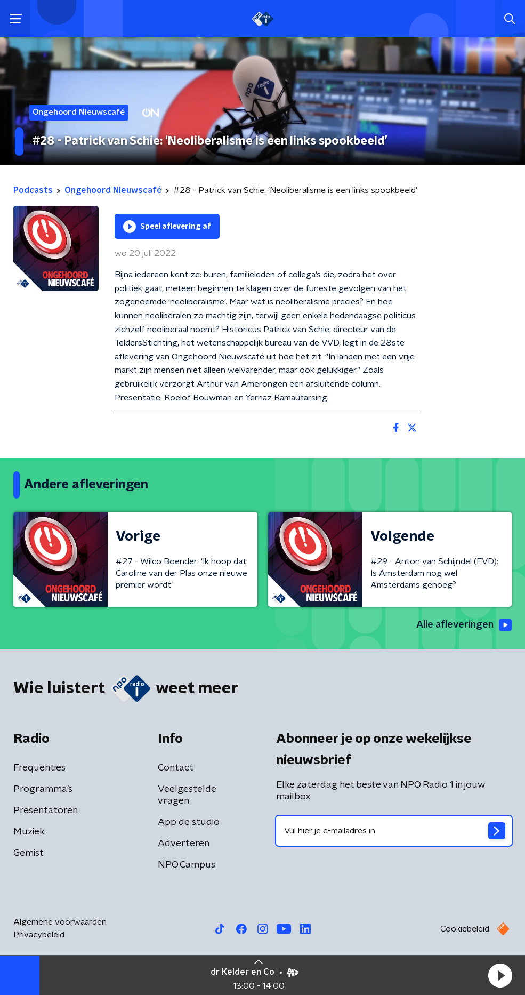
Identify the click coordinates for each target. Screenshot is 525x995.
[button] (500, 975)
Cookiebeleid (464, 929)
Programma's (42, 789)
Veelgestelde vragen (187, 795)
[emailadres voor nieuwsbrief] (394, 831)
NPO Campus (186, 865)
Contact (175, 768)
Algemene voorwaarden (60, 922)
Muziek (29, 832)
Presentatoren (45, 810)
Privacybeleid (38, 934)
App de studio (189, 822)
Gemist (28, 853)
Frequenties (39, 768)
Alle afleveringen (464, 625)
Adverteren (183, 843)
